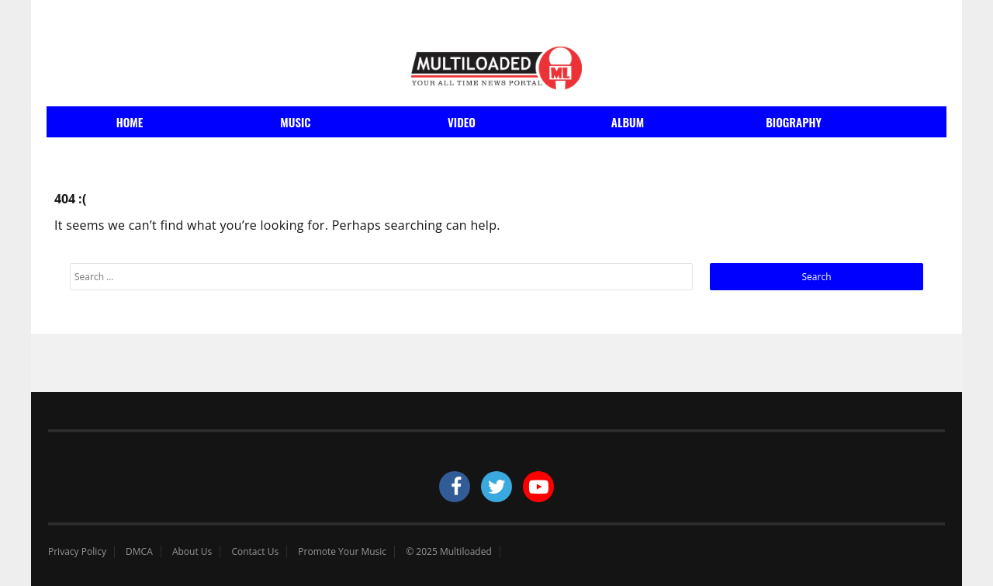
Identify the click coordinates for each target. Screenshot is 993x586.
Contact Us (255, 552)
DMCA (139, 552)
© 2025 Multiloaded (449, 552)
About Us (192, 552)
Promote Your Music (342, 552)
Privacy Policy (77, 552)
